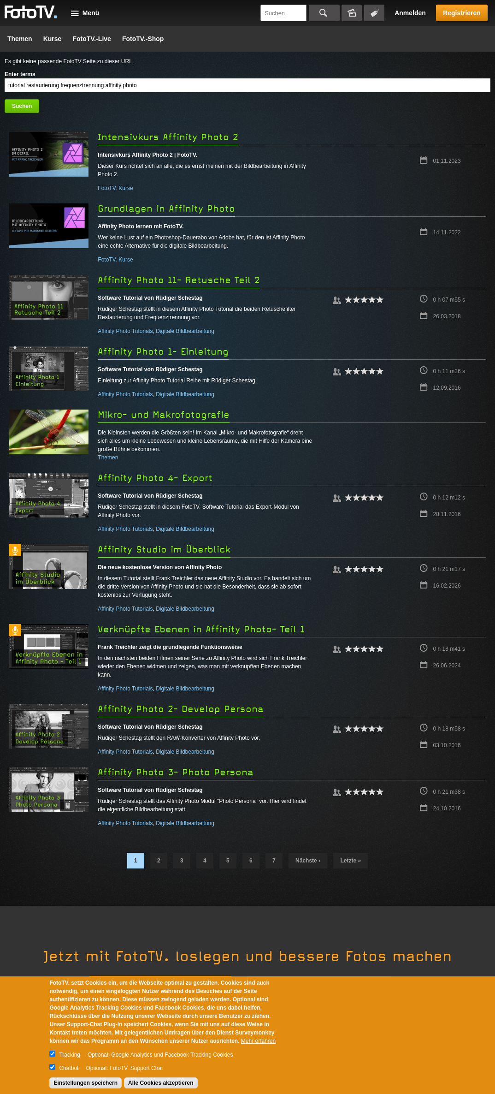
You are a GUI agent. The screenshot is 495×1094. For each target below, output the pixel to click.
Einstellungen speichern (85, 1083)
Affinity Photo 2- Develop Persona (181, 709)
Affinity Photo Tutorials (125, 331)
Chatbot (68, 1068)
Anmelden (410, 13)
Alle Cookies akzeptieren (160, 1083)
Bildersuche (352, 13)
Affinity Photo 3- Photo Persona (175, 772)
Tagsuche (374, 13)
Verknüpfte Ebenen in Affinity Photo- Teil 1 (201, 629)
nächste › (307, 860)
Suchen (324, 13)
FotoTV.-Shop (143, 38)
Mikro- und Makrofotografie (164, 415)
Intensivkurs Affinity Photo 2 (168, 137)
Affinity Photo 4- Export (155, 478)
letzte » (350, 860)
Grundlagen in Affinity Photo (166, 208)
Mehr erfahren (258, 1041)
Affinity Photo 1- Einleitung (163, 351)
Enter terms (20, 74)
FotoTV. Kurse (115, 188)
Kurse (52, 38)
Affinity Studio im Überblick (164, 549)
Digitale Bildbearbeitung (185, 331)
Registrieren (462, 13)
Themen (19, 38)
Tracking (69, 1055)
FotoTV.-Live (91, 38)
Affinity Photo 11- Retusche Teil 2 (179, 280)
